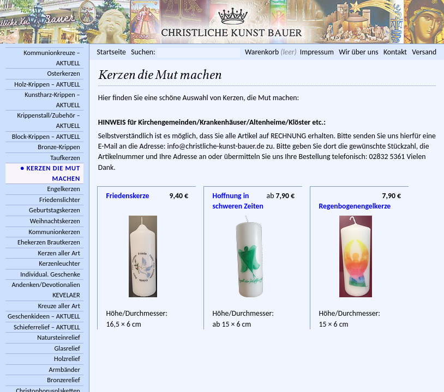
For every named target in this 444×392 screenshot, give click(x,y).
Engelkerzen (63, 189)
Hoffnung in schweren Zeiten (238, 196)
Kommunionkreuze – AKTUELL (51, 57)
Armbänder (64, 369)
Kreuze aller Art (59, 306)
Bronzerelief (63, 380)
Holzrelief (67, 358)
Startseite (111, 52)
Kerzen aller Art (59, 253)
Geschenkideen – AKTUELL (44, 316)
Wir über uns (358, 52)
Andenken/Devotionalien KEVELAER (45, 289)
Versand (424, 52)
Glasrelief (67, 348)
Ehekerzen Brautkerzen (48, 242)
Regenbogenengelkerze (360, 196)
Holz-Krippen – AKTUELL (47, 84)
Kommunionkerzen (54, 232)
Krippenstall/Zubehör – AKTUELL (48, 120)
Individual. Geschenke (50, 274)
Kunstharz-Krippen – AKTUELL (52, 99)
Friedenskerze (127, 195)
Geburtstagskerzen (54, 210)
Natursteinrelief (58, 337)
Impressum (317, 52)
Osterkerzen (63, 73)
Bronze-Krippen (59, 147)
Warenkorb (262, 52)
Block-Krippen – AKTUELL (46, 136)
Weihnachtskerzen (55, 221)
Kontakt (395, 52)
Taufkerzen (65, 158)
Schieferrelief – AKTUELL (47, 327)
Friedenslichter (59, 199)
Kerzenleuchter (59, 263)
